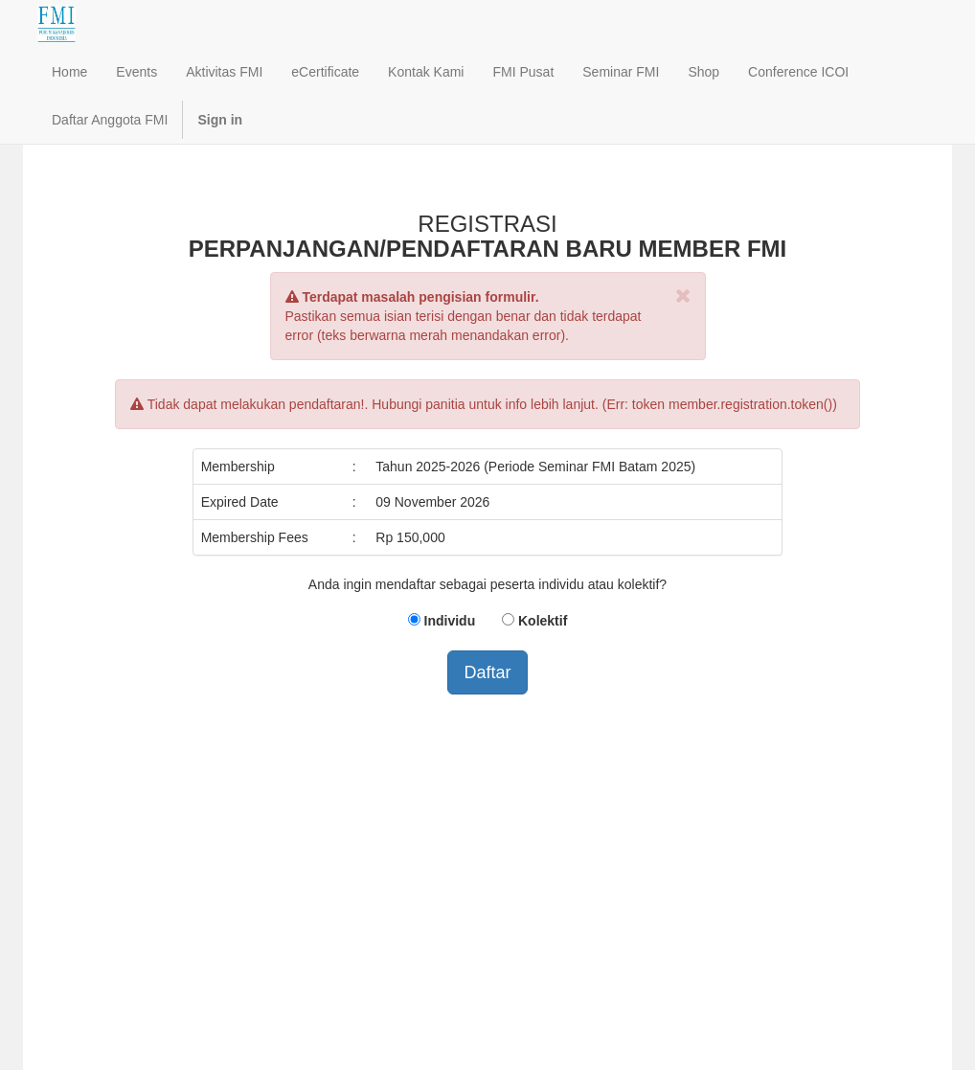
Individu (450, 620)
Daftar (487, 672)
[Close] (683, 295)
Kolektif (542, 620)
